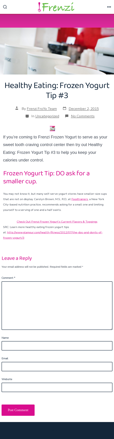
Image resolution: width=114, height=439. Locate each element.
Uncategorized (47, 116)
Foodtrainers (79, 199)
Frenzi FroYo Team (42, 108)
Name (5, 338)
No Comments (83, 116)
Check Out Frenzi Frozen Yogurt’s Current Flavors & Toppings (57, 222)
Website (7, 379)
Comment (8, 278)
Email (5, 358)
